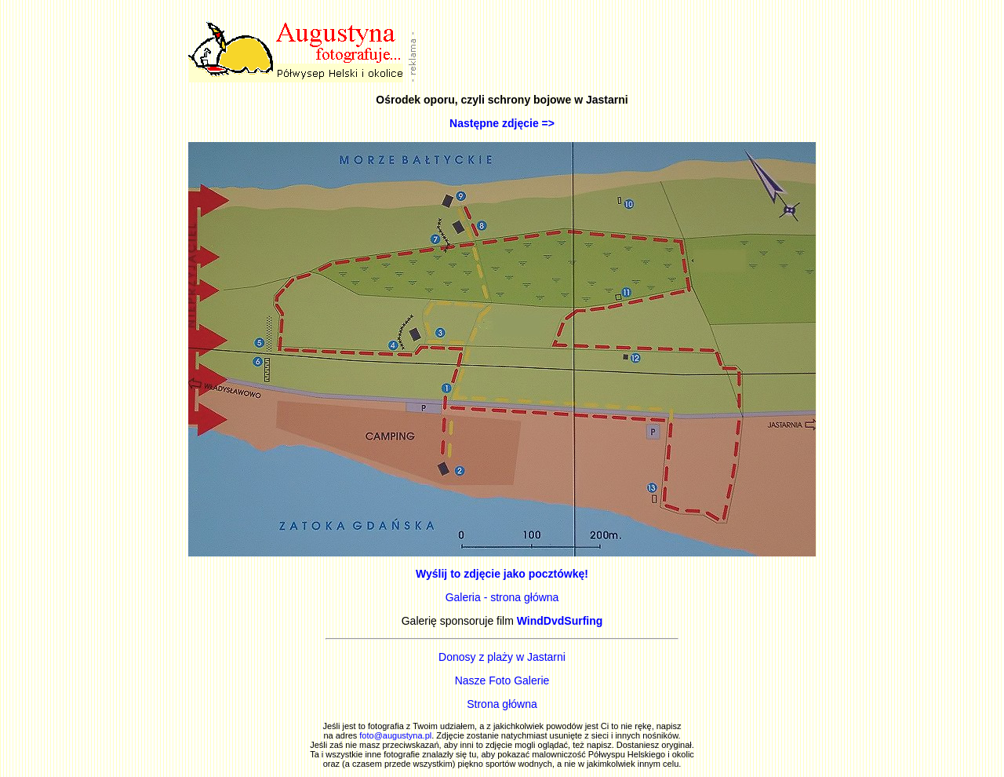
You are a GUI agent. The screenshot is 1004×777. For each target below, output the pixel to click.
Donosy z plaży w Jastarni (502, 657)
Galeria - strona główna (502, 597)
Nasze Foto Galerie (502, 680)
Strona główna (502, 704)
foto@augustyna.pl (395, 735)
